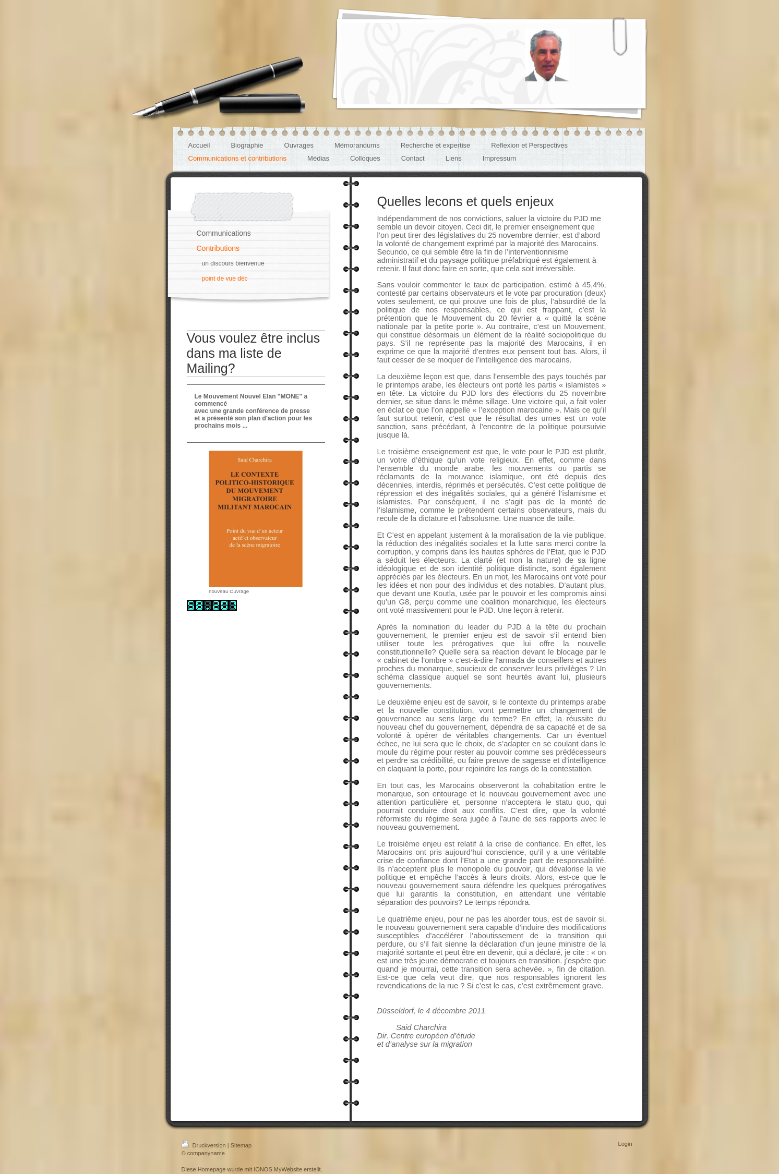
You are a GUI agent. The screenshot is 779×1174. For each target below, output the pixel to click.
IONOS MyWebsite (278, 1169)
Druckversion (204, 1145)
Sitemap (241, 1145)
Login (625, 1144)
